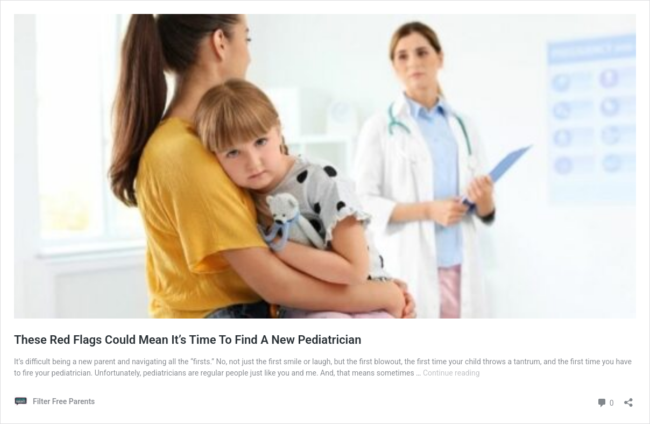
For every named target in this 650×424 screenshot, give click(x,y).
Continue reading (451, 373)
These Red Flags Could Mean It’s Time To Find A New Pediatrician (187, 340)
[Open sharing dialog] (628, 399)
